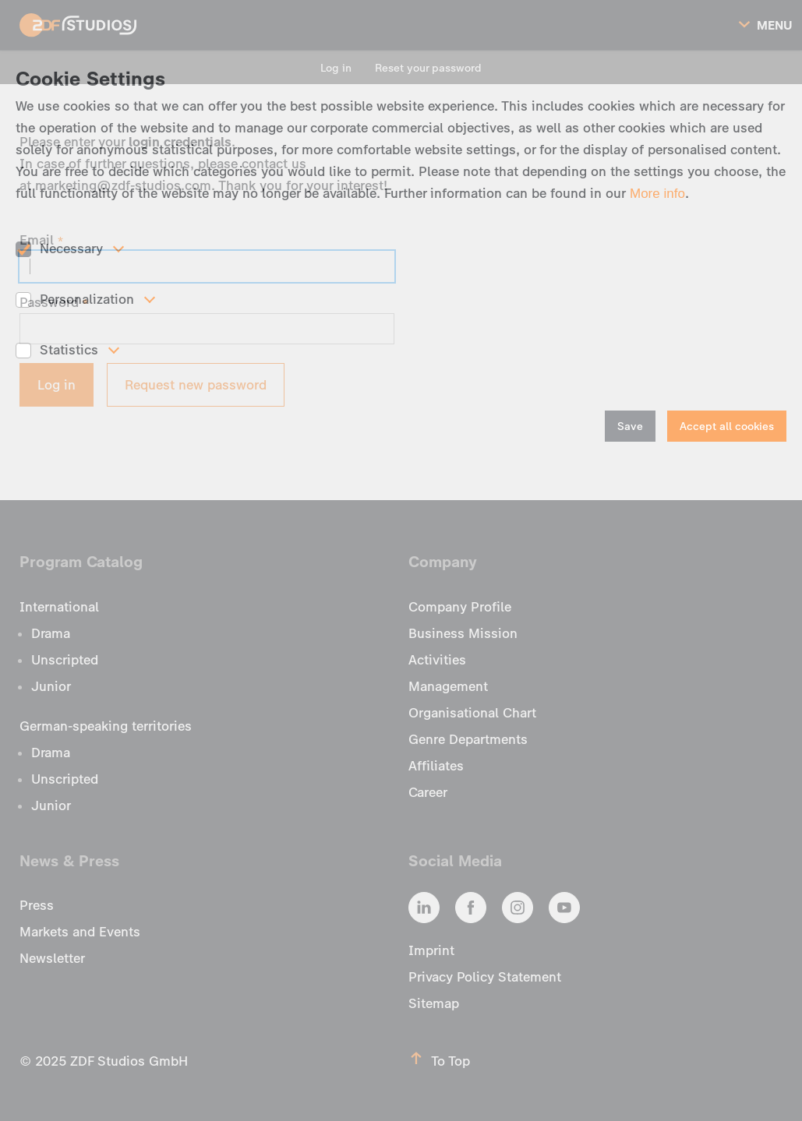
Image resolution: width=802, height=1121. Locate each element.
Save (630, 426)
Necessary (71, 248)
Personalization (87, 299)
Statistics (69, 350)
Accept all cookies (727, 426)
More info (657, 193)
